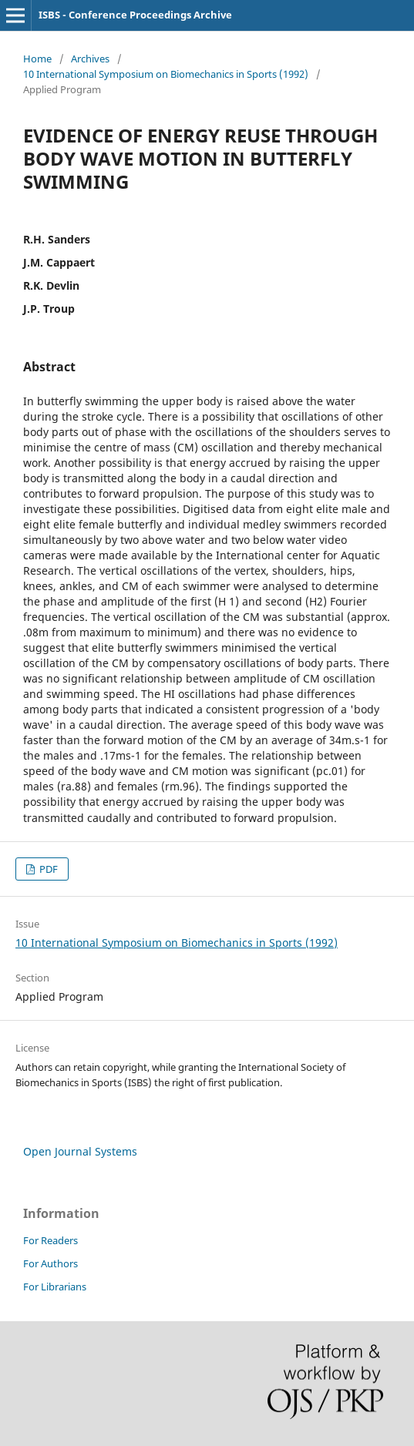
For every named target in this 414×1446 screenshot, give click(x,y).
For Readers (50, 1240)
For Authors (50, 1263)
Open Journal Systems (80, 1151)
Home (37, 58)
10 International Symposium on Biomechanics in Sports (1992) (165, 74)
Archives (90, 58)
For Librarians (54, 1286)
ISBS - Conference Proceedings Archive (135, 15)
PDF (47, 869)
